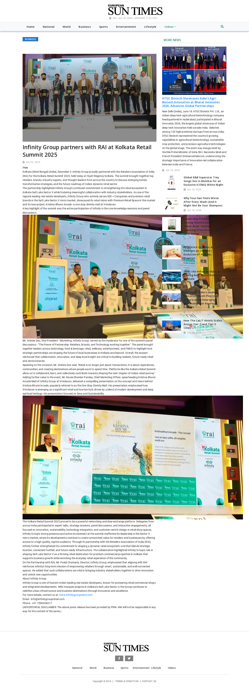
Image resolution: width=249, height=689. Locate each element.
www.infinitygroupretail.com (75, 594)
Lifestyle (156, 667)
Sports (124, 667)
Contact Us (149, 681)
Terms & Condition (126, 681)
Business (109, 667)
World (93, 667)
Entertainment (141, 667)
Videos (172, 667)
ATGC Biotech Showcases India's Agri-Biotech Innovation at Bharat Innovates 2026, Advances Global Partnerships (191, 102)
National (77, 667)
